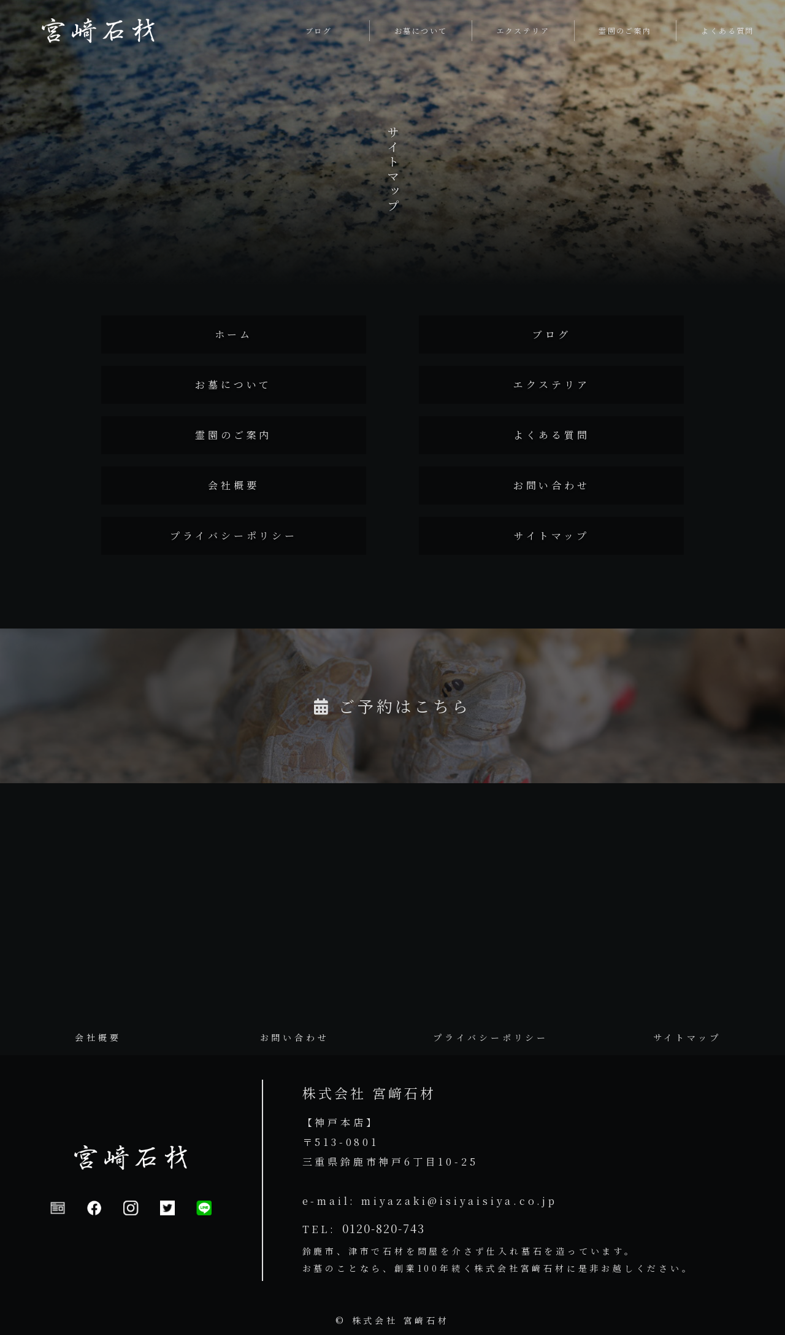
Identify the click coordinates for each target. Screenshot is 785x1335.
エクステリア (551, 384)
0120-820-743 (383, 1228)
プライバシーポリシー (233, 535)
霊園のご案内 (233, 435)
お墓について (233, 384)
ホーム (234, 334)
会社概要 (233, 485)
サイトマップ (551, 535)
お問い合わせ (551, 485)
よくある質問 (551, 435)
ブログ (551, 334)
